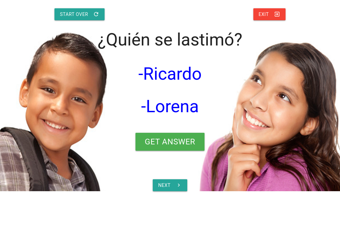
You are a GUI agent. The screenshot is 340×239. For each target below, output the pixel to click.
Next (170, 185)
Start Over (79, 14)
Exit (269, 14)
